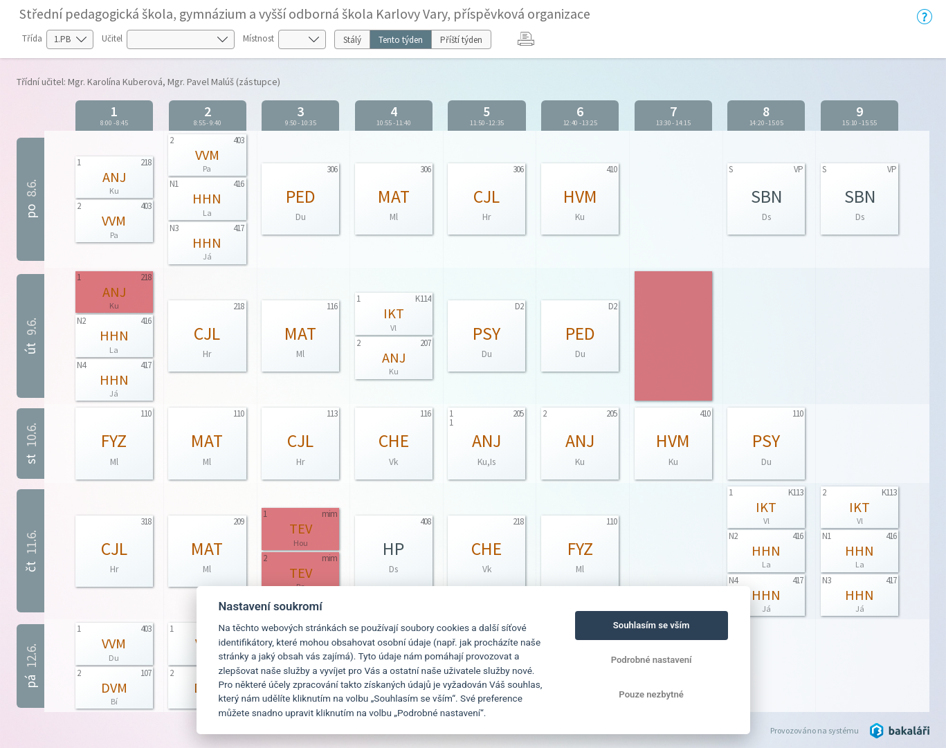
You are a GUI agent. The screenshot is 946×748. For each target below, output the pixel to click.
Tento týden (401, 40)
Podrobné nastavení (651, 660)
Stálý (352, 40)
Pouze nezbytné (651, 694)
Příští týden (461, 40)
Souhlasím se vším (651, 625)
